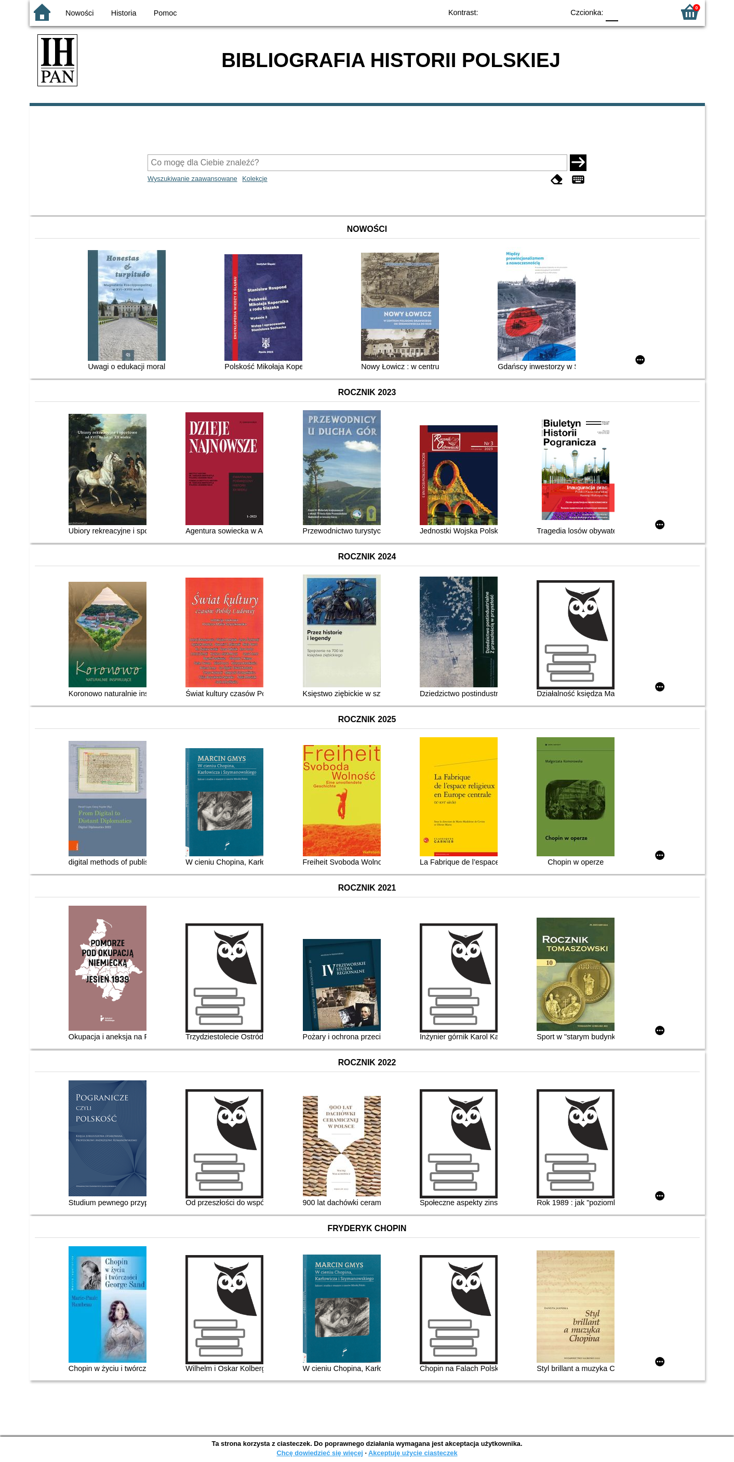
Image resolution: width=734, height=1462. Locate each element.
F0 (612, 11)
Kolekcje (254, 178)
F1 (630, 11)
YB (531, 11)
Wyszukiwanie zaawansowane (192, 178)
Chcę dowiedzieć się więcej (319, 1453)
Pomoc (165, 13)
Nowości (79, 13)
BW (511, 11)
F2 (654, 11)
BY (553, 11)
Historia (124, 13)
